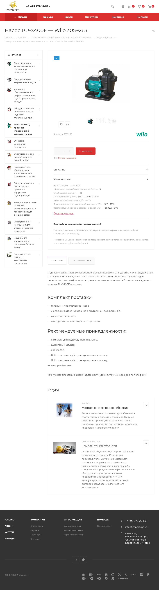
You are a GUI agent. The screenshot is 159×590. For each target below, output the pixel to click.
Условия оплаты (72, 526)
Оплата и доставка (67, 158)
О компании (36, 526)
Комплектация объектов (99, 446)
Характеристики (81, 261)
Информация (73, 519)
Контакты (35, 539)
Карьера (34, 530)
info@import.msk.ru (136, 526)
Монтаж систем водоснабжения (105, 408)
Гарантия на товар (74, 534)
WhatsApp (83, 559)
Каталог (10, 519)
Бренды (10, 538)
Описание (57, 261)
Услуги (9, 532)
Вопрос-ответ (104, 526)
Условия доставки (73, 530)
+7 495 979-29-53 (37, 6)
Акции (9, 526)
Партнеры (35, 534)
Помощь (103, 519)
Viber (75, 559)
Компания (37, 519)
